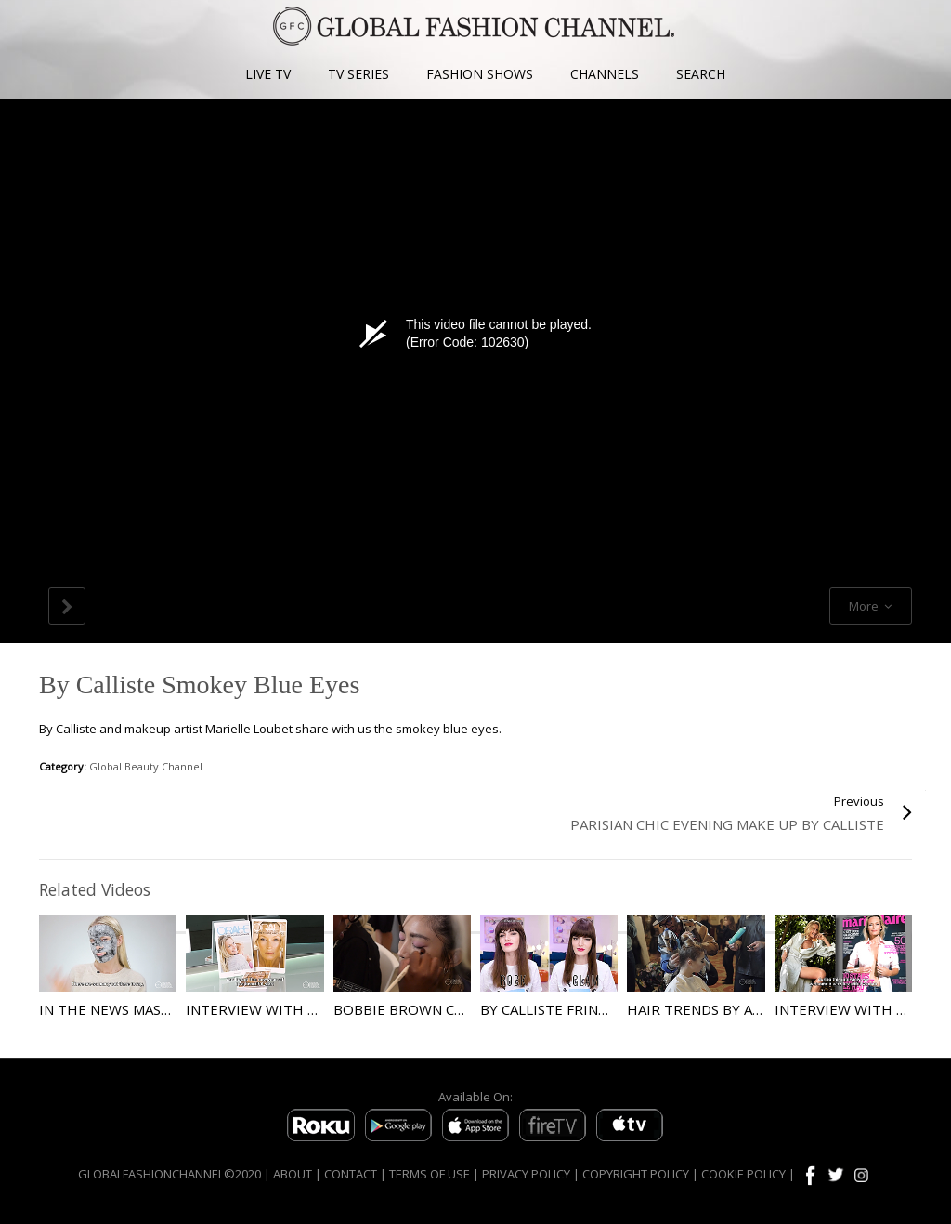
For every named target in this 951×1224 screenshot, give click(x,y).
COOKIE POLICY (743, 1173)
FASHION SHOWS (479, 74)
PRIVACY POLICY (526, 1173)
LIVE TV (268, 74)
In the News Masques (118, 1009)
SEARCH (700, 74)
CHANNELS (604, 74)
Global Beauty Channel (145, 766)
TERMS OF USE (429, 1173)
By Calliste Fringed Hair (572, 1009)
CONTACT (350, 1173)
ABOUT (292, 1173)
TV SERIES (358, 74)
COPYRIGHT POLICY (635, 1173)
